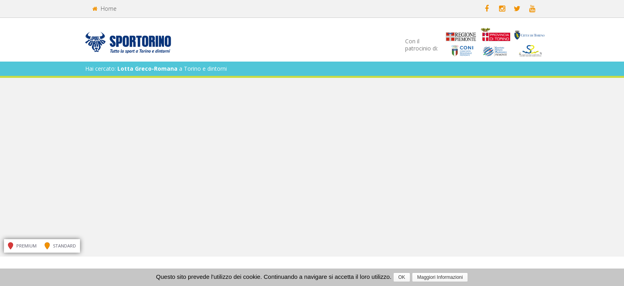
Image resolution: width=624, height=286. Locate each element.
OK (401, 277)
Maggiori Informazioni (440, 277)
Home (104, 8)
